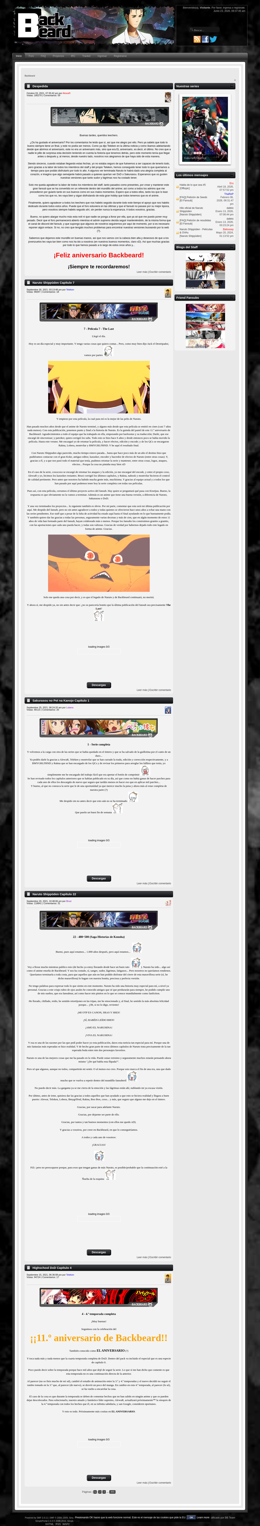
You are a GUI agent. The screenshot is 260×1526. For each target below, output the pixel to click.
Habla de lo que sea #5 (193, 184)
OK (191, 1517)
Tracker (86, 56)
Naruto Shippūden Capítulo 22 (54, 894)
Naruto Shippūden (190, 214)
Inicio (19, 56)
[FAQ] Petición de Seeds (193, 197)
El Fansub (186, 200)
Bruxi (69, 901)
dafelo (230, 208)
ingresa (227, 7)
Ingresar (102, 56)
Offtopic (184, 188)
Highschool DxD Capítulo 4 (52, 1267)
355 (112, 1491)
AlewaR (66, 93)
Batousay (228, 229)
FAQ (43, 56)
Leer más (142, 272)
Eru (231, 183)
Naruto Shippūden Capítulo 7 (53, 282)
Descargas (99, 685)
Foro (31, 56)
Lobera (69, 707)
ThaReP (229, 194)
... (107, 1491)
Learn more (203, 1517)
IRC (73, 56)
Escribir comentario (160, 272)
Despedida (40, 86)
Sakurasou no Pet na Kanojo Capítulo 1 (60, 700)
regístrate (239, 7)
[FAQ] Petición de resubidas (195, 220)
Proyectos (58, 56)
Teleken (70, 289)
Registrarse (120, 56)
